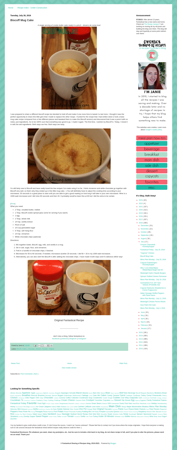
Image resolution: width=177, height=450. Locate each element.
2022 (141, 203)
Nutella (60, 409)
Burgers (61, 395)
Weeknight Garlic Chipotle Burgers (153, 273)
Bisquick (144, 393)
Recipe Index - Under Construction (32, 8)
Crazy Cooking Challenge (52, 400)
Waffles (128, 416)
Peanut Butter (134, 409)
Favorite (45, 349)
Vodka (123, 416)
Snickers (116, 414)
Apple (33, 393)
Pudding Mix (86, 412)
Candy (110, 395)
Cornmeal (153, 398)
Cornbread (146, 398)
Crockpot (90, 400)
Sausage (66, 414)
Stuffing (21, 416)
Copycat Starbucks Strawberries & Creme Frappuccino (153, 289)
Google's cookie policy (153, 130)
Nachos (48, 409)
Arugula (58, 393)
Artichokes (51, 393)
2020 (141, 210)
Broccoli (34, 395)
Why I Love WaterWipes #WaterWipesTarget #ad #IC (151, 269)
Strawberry (14, 416)
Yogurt (164, 416)
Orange (90, 409)
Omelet (76, 409)
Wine (151, 416)
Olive (72, 409)
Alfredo (13, 393)
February (144, 325)
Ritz (21, 414)
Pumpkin (102, 412)
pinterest (64, 339)
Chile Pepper (30, 398)
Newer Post (15, 363)
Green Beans (97, 403)
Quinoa (116, 412)
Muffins (36, 409)
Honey (13, 407)
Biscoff (19, 349)
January (144, 328)
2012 (141, 342)
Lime (94, 407)
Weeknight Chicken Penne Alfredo (153, 302)
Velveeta (118, 416)
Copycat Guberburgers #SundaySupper (148, 264)
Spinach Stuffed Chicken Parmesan (153, 276)
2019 (141, 213)
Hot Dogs (26, 406)
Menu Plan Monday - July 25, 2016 (153, 259)
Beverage (132, 393)
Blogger (113, 443)
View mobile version (69, 368)
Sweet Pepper (42, 416)
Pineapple (39, 412)
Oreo (95, 409)
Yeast (160, 416)
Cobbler (56, 398)
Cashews (129, 395)
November (145, 229)
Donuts (128, 400)
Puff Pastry (95, 411)
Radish (121, 411)
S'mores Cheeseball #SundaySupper (147, 246)
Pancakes (108, 409)
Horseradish (19, 406)
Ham (130, 403)
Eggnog (137, 400)
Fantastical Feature (159, 400)
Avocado (72, 393)
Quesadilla (110, 411)
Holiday (154, 403)
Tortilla (83, 416)
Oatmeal (66, 409)
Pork (56, 412)
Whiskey (146, 416)
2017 (141, 219)
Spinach (140, 414)
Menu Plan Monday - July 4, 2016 (152, 308)
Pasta (121, 409)
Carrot (123, 395)
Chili (38, 398)
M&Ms (98, 406)
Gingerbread (63, 403)
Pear (147, 409)
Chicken (14, 398)
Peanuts (142, 409)
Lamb (72, 406)
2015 (141, 332)
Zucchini (13, 419)
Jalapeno (48, 407)
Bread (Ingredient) (16, 395)
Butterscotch (77, 395)
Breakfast (26, 395)
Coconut (62, 398)
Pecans (157, 409)
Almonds (19, 393)
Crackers (33, 400)
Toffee (59, 416)
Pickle (25, 412)
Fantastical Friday (18, 403)
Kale (59, 407)
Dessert (38, 349)
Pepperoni (163, 409)
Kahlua (54, 406)
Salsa (45, 414)
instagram (82, 339)
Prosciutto (72, 411)
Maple (129, 407)
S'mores (30, 414)
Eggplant (143, 400)
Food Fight (41, 403)
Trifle (87, 416)
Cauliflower (137, 395)
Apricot (45, 393)
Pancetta (115, 409)
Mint (19, 409)
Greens (105, 403)
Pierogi (33, 411)
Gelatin (57, 403)
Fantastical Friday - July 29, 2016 (152, 250)
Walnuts (134, 416)
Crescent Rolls (81, 400)
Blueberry (158, 393)
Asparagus (65, 393)
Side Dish (97, 414)
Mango (124, 406)
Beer (126, 393)
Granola (89, 403)
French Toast (50, 403)
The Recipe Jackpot (151, 24)
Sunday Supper (30, 416)
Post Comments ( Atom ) (29, 374)
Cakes (24, 349)
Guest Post (123, 403)
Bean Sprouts (115, 393)
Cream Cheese (68, 400)
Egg (133, 400)
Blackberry (151, 393)
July (142, 242)
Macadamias (105, 406)
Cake (91, 395)
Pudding (79, 411)
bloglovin (73, 339)
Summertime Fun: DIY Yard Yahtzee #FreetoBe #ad (150, 284)
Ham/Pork (136, 403)
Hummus (33, 406)
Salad (34, 414)
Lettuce (88, 406)
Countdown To (17, 400)
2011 (141, 345)
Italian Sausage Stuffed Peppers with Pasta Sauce (152, 294)
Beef (121, 393)
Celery (144, 395)
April (143, 319)
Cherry (164, 395)
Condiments (98, 398)
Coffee (68, 398)
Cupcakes (107, 400)
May (142, 315)
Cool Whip (125, 398)
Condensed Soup (86, 398)
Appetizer (26, 393)
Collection (75, 398)
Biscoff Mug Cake (146, 256)
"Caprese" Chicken (147, 253)
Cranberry (39, 400)
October (144, 232)
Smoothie (104, 414)
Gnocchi (71, 403)
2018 (141, 216)
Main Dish (115, 406)
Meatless (145, 407)
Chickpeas (21, 398)
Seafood (73, 414)
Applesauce (39, 393)
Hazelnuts (143, 403)
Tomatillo (64, 416)
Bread (164, 393)
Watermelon (140, 416)
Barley (91, 393)
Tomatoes (77, 416)
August (143, 239)
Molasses (24, 409)
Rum (24, 414)
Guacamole (115, 403)
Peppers (14, 411)
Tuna (91, 416)
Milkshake (14, 409)
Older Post (123, 363)
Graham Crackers (80, 403)
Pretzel (66, 411)
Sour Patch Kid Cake (148, 305)
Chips (42, 398)
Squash (155, 414)
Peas (151, 409)
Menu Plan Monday (158, 406)
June (143, 312)
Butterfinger (68, 395)
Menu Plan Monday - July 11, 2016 (153, 298)
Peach (126, 409)
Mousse (30, 409)
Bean (108, 393)
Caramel (116, 395)
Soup (126, 414)
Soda (121, 414)
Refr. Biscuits (157, 411)
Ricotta (17, 414)
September (145, 235)
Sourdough (133, 414)
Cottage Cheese (162, 398)
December (145, 226)
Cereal (149, 395)
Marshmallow (137, 407)
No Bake (54, 409)
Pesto (20, 412)
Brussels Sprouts (51, 395)
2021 (141, 207)
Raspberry (143, 412)
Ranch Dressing (134, 411)
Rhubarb (164, 411)
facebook (56, 339)
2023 (141, 200)
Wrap (156, 416)
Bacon (79, 393)
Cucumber (99, 400)
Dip (123, 400)
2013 (141, 339)
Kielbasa (64, 406)
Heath (149, 403)
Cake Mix (97, 395)
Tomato (70, 416)
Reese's (149, 411)
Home (10, 8)
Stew (165, 414)
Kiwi (68, 406)
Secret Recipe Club (85, 414)
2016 (141, 223)
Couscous (27, 400)
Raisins (126, 411)
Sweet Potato (53, 416)
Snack (110, 414)
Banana (86, 393)
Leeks (76, 406)
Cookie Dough (108, 398)
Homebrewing (162, 403)
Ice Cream (40, 407)
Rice (12, 414)
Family (149, 400)
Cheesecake (157, 395)
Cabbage (85, 395)
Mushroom (42, 409)
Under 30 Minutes (106, 416)
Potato (61, 411)
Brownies (41, 395)
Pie (29, 412)
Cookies (117, 398)
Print (13, 204)
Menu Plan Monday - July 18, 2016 (153, 280)
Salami (40, 414)
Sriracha (160, 414)
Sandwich (52, 414)
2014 (141, 336)
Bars (95, 393)
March (143, 322)
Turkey (95, 416)
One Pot (83, 409)
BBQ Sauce (101, 393)
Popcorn (51, 411)
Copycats (134, 398)
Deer (112, 400)
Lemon (81, 406)
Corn (141, 398)
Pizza (45, 412)
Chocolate (31, 349)
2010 (141, 349)
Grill (109, 403)
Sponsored (147, 414)
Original (51, 349)
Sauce (59, 414)
